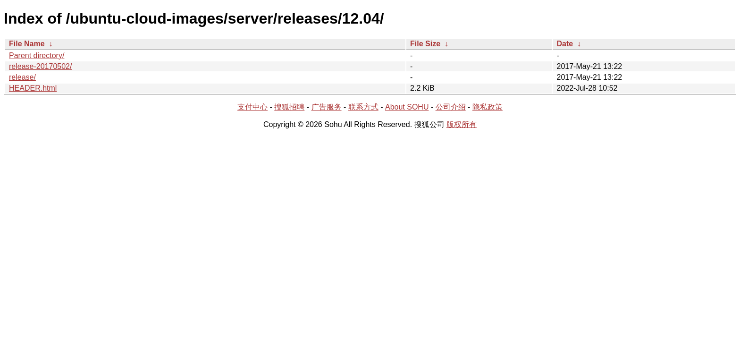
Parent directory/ (36, 55)
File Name (27, 44)
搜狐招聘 (289, 107)
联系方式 (363, 107)
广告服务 (326, 107)
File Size (425, 44)
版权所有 (461, 124)
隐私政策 (487, 107)
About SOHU (407, 107)
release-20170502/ (40, 66)
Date (564, 44)
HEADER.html (33, 88)
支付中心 (252, 107)
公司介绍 (451, 107)
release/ (22, 77)
